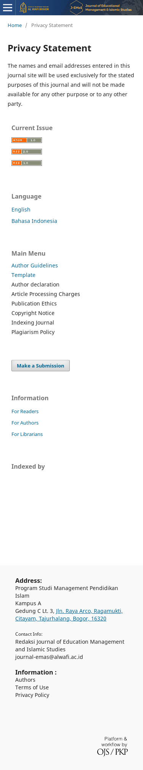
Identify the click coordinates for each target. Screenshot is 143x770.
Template (23, 274)
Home (15, 25)
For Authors (25, 422)
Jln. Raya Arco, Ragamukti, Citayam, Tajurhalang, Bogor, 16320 (69, 614)
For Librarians (27, 434)
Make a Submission (40, 365)
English (21, 209)
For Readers (25, 411)
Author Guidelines (34, 265)
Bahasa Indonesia (34, 220)
